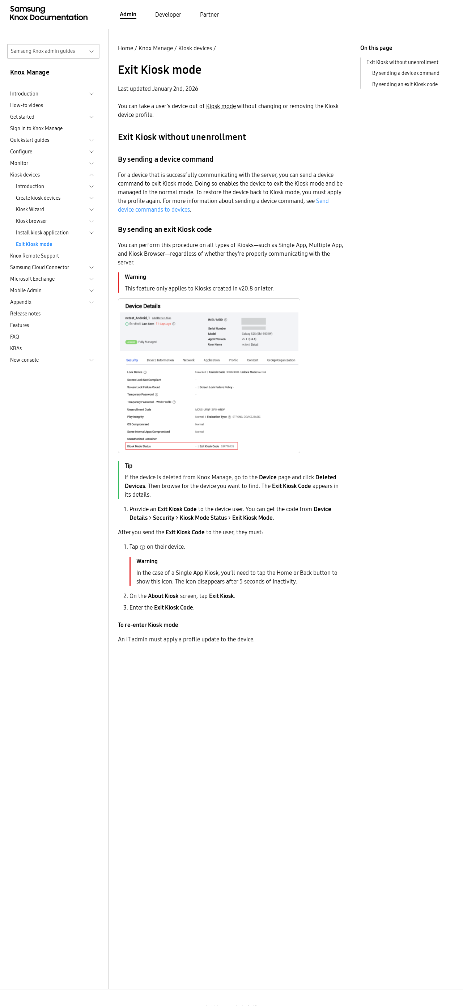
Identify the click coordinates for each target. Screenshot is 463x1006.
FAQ (14, 336)
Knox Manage (156, 48)
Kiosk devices (195, 48)
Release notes (25, 313)
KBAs (16, 348)
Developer (168, 14)
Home (125, 48)
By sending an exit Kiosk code (405, 84)
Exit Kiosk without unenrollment (402, 62)
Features (19, 325)
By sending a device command (405, 73)
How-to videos (26, 105)
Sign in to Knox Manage (36, 128)
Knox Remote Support (34, 255)
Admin (128, 14)
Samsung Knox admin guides (43, 51)
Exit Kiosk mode (34, 244)
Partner (209, 14)
